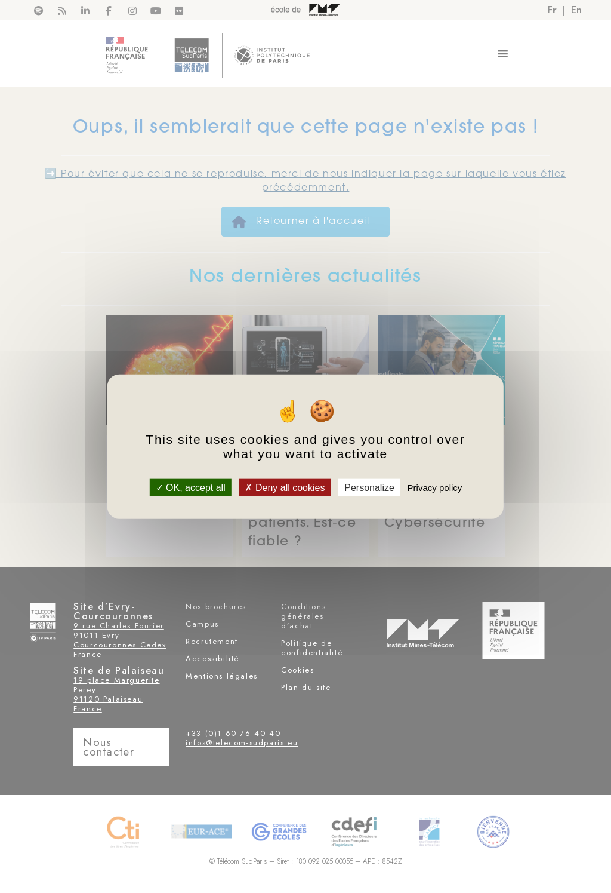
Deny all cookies (285, 488)
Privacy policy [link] (435, 488)
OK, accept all (191, 488)
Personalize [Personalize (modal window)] (369, 488)
